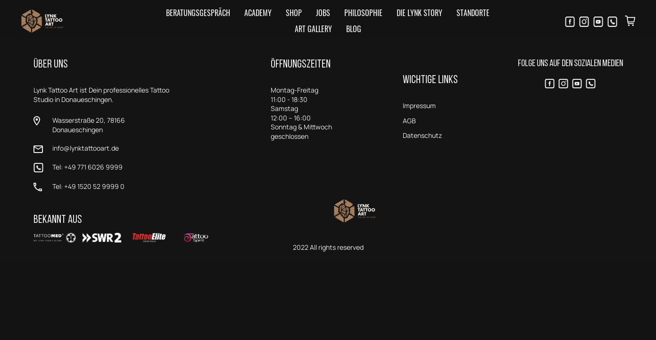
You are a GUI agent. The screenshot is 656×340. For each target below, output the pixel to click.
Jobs (323, 12)
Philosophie (363, 12)
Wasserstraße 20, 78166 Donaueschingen (88, 125)
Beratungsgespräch (198, 12)
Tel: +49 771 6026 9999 (87, 166)
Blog (353, 28)
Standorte (473, 12)
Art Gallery (313, 28)
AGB (409, 120)
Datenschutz (422, 135)
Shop (294, 12)
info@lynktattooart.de (85, 148)
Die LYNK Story (419, 12)
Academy (258, 12)
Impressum (419, 105)
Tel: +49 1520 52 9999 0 (88, 186)
